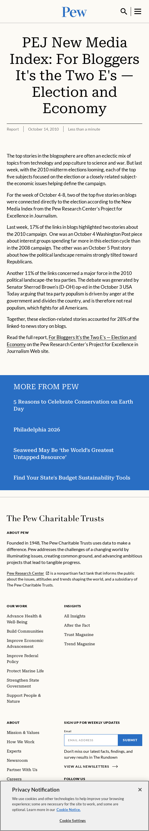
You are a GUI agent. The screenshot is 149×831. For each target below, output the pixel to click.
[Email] (91, 739)
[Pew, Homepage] (74, 11)
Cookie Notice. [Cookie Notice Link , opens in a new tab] (69, 815)
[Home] (55, 518)
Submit (130, 739)
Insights (72, 605)
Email (68, 730)
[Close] (140, 795)
